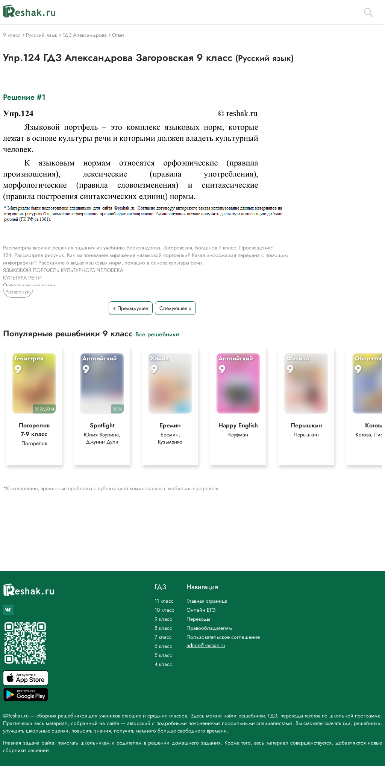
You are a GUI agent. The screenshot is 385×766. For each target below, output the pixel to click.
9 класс (163, 619)
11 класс (164, 601)
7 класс (163, 637)
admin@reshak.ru (205, 645)
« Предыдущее (130, 308)
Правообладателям (209, 628)
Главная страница (206, 601)
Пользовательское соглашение (223, 637)
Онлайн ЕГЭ (201, 610)
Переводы (198, 619)
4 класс (163, 664)
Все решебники (157, 334)
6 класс (163, 646)
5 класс (163, 655)
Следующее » (175, 308)
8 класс (163, 628)
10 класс (164, 610)
